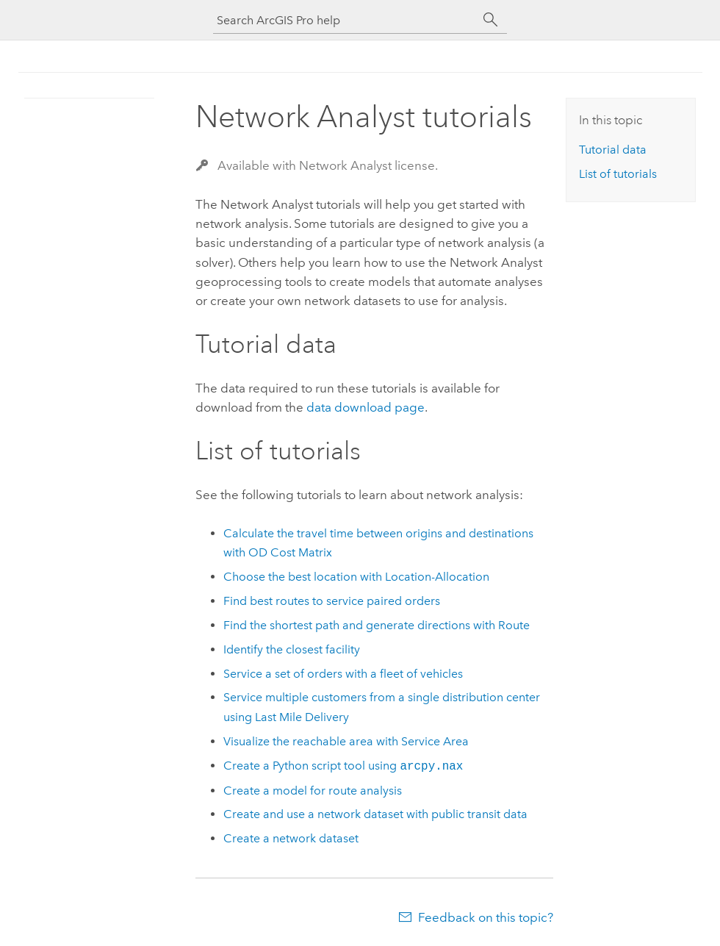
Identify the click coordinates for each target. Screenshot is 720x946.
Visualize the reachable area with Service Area (346, 741)
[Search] (490, 19)
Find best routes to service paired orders (331, 601)
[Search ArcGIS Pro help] (345, 20)
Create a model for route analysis (312, 791)
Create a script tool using (343, 766)
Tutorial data (613, 150)
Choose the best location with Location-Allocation (356, 577)
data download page (365, 407)
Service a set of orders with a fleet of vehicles (343, 674)
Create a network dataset (291, 838)
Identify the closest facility (291, 649)
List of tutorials (618, 174)
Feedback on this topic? (485, 917)
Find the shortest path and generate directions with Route (376, 625)
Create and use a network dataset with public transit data (375, 814)
